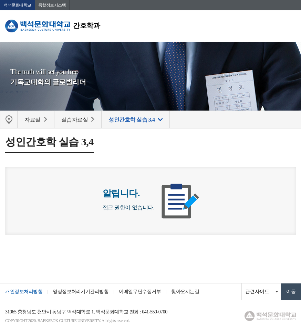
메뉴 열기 (291, 26)
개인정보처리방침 (23, 291)
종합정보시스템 (52, 5)
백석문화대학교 (17, 5)
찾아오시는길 (185, 291)
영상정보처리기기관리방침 (80, 291)
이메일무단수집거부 (140, 291)
